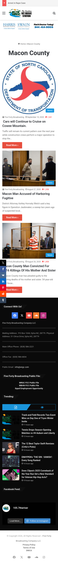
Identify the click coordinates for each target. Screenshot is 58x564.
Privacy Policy (29, 545)
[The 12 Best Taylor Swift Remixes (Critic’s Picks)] (10, 447)
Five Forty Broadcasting (14, 117)
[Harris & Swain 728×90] (29, 26)
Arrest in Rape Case (16, 3)
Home (22, 44)
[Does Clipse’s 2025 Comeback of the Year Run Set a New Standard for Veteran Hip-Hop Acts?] (10, 475)
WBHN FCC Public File (29, 385)
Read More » (12, 145)
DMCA (29, 550)
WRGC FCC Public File (29, 383)
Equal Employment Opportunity (29, 388)
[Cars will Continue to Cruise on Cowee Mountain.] (29, 87)
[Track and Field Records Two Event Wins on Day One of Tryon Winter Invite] (10, 419)
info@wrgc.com (22, 367)
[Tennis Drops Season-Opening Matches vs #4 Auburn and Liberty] (10, 434)
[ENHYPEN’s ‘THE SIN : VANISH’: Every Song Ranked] (10, 461)
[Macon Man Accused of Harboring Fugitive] (29, 168)
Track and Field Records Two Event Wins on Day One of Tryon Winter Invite (39, 418)
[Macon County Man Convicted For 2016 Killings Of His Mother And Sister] (29, 241)
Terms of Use (29, 548)
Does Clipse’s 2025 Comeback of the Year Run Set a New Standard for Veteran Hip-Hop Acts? (38, 473)
